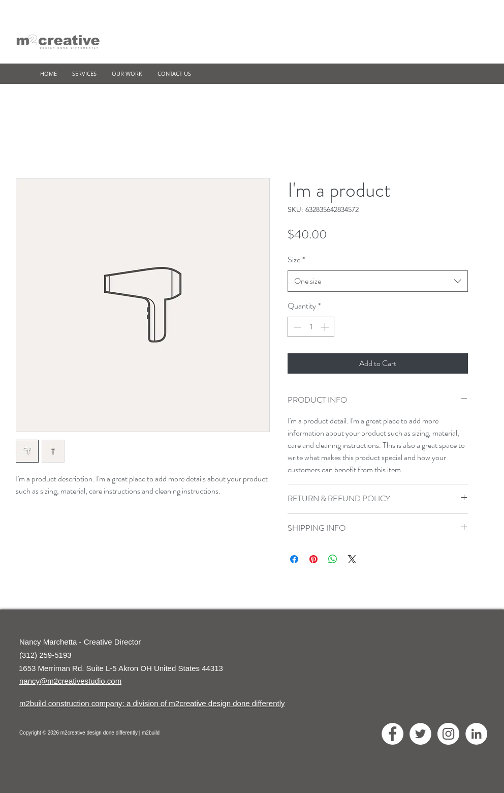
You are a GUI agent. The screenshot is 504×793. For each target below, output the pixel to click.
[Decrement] (296, 327)
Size (296, 259)
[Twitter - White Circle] (420, 734)
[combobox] (378, 281)
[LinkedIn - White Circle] (476, 734)
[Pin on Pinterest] (313, 559)
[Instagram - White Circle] (448, 734)
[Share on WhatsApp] (333, 559)
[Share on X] (352, 559)
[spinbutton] (311, 327)
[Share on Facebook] (294, 559)
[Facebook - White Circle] (392, 734)
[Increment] (326, 327)
